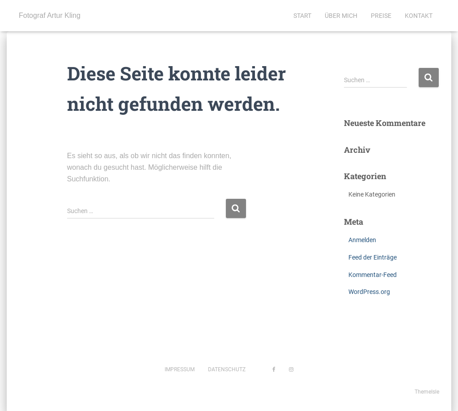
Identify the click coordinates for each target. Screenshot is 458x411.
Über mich (341, 15)
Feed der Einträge (372, 257)
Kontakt (419, 15)
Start (302, 15)
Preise (381, 15)
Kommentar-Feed (372, 274)
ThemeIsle (427, 392)
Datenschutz (227, 369)
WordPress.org (369, 291)
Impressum (180, 369)
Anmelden (362, 239)
